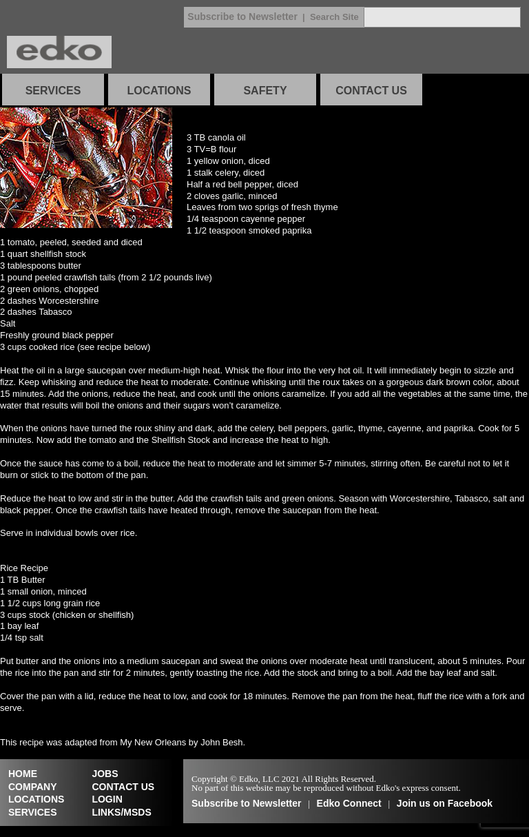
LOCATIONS (159, 90)
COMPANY (32, 786)
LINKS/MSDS (121, 812)
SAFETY (265, 90)
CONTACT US (371, 90)
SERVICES (53, 90)
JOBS (105, 773)
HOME (22, 773)
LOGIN (107, 799)
